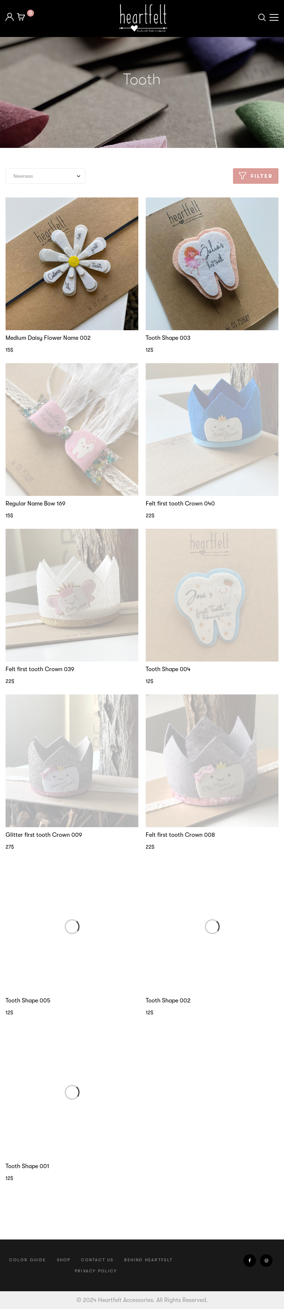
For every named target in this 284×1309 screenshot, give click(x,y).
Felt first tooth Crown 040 (180, 503)
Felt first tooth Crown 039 (40, 669)
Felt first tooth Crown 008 (180, 835)
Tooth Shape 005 (28, 1000)
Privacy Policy (96, 1271)
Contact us (97, 1260)
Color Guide (27, 1260)
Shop (64, 1260)
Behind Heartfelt (148, 1260)
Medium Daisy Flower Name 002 (48, 338)
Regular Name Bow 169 (35, 503)
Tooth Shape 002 (168, 1000)
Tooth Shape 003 (168, 338)
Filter (262, 176)
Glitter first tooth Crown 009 (44, 835)
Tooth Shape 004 (168, 669)
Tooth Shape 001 (27, 1166)
